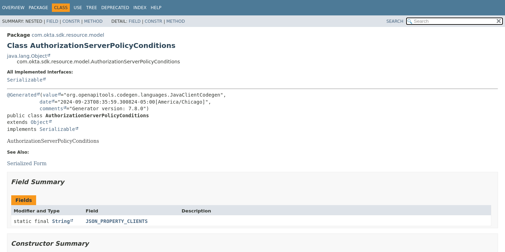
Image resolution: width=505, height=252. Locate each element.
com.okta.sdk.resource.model (68, 35)
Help (156, 7)
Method (93, 21)
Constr (71, 21)
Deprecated (115, 7)
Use (78, 7)
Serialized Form (27, 163)
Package (38, 7)
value (50, 95)
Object (39, 122)
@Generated (21, 95)
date (46, 102)
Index (140, 7)
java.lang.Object (27, 56)
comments (51, 108)
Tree (91, 7)
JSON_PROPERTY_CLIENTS (117, 221)
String (61, 221)
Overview (13, 7)
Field (52, 21)
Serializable (24, 80)
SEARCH (395, 21)
